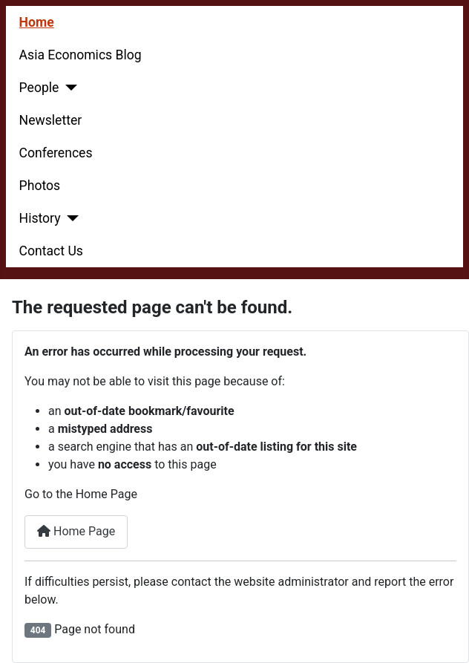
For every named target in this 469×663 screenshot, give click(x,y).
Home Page (76, 531)
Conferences (56, 153)
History (40, 218)
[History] (70, 218)
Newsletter (50, 120)
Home (36, 22)
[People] (68, 88)
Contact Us (51, 251)
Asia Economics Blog (80, 55)
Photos (40, 185)
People (39, 87)
